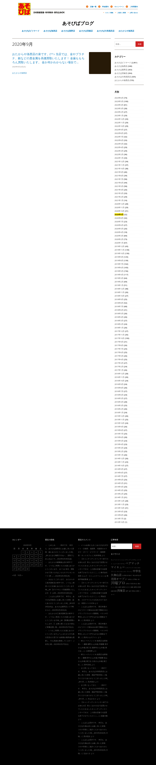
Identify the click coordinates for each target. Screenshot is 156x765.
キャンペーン (119, 6)
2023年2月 (119, 112)
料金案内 (105, 6)
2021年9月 (119, 172)
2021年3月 (119, 193)
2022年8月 (119, 133)
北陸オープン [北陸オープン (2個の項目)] (119, 579)
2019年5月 (119, 271)
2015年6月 (119, 437)
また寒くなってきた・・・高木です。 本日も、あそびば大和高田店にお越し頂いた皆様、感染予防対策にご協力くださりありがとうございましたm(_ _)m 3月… (93, 675)
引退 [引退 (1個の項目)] (131, 583)
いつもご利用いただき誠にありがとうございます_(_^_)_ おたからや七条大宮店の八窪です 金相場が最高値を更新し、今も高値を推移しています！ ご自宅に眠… (60, 637)
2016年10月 (119, 380)
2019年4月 (119, 274)
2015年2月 (119, 451)
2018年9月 (119, 299)
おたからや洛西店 (19, 73)
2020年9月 (119, 214)
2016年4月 (119, 402)
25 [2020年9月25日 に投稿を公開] (36, 565)
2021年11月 (119, 165)
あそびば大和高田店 (123, 76)
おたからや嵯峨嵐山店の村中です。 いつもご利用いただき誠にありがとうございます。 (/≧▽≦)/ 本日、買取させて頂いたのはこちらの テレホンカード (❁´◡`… (60, 569)
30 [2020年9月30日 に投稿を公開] (27, 569)
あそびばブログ (78, 23)
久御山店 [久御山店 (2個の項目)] (116, 575)
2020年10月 (119, 211)
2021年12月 (119, 161)
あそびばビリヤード (123, 62)
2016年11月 (119, 377)
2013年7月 (119, 518)
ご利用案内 (134, 6)
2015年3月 (119, 448)
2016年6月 (119, 395)
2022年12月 (119, 119)
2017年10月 (119, 338)
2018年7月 (119, 306)
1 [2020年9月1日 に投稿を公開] (23, 552)
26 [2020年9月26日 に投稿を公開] (40, 565)
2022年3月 (119, 151)
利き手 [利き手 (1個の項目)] (139, 575)
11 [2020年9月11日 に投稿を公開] (36, 556)
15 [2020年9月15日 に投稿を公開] (23, 560)
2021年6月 (119, 182)
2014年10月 (119, 465)
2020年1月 (119, 243)
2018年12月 (119, 288)
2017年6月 (119, 352)
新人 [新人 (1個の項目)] (116, 587)
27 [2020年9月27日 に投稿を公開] (14, 569)
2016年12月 (119, 373)
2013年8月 (119, 515)
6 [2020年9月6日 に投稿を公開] (14, 556)
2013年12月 (119, 501)
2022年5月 (119, 144)
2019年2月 (119, 281)
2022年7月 (119, 136)
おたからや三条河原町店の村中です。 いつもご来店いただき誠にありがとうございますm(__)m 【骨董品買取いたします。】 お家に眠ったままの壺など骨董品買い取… (60, 620)
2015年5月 (119, 440)
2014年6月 (119, 479)
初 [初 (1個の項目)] (127, 575)
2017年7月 (119, 349)
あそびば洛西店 (121, 66)
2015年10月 (119, 423)
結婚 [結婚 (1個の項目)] (112, 591)
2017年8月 (119, 345)
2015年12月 (119, 416)
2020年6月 (119, 225)
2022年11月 (119, 122)
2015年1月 (119, 455)
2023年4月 (119, 105)
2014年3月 (119, 490)
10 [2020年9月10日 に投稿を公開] (32, 556)
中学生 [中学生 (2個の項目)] (137, 571)
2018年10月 (119, 296)
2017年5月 (119, 356)
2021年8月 (119, 175)
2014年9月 (119, 469)
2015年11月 (119, 419)
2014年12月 (119, 458)
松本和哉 (97, 555)
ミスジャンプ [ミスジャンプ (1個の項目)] (129, 567)
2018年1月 (119, 327)
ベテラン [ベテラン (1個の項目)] (122, 564)
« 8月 (14, 575)
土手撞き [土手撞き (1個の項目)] (135, 579)
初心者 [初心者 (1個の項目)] (135, 575)
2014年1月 (119, 497)
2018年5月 (119, 313)
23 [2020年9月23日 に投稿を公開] (27, 565)
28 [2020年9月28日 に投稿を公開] (19, 569)
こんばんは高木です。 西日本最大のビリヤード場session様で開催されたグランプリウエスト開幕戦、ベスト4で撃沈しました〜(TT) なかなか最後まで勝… (93, 613)
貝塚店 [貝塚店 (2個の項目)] (121, 590)
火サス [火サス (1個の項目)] (128, 587)
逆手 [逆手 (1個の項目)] (127, 591)
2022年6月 (119, 140)
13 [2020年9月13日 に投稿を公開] (14, 560)
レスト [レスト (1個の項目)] (124, 571)
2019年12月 (119, 246)
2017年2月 (119, 366)
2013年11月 (119, 504)
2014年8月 (119, 472)
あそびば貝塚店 (121, 73)
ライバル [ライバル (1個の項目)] (119, 571)
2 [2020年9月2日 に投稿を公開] (27, 552)
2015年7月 (119, 433)
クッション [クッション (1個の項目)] (121, 560)
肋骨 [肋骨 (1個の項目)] (115, 591)
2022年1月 (119, 158)
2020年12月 (119, 204)
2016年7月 (119, 391)
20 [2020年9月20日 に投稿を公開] (14, 565)
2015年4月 (119, 444)
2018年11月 (119, 292)
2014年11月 (119, 462)
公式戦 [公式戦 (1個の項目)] (124, 575)
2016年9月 (119, 384)
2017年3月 (119, 363)
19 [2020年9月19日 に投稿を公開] (40, 560)
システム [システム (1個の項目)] (133, 560)
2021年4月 (119, 189)
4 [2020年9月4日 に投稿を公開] (36, 552)
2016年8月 (119, 387)
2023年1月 (119, 115)
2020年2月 (119, 239)
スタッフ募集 (109, 13)
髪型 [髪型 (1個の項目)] (137, 591)
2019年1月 (119, 285)
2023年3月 (119, 108)
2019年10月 (119, 253)
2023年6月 (119, 98)
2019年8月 (119, 260)
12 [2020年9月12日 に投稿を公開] (40, 556)
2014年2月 (119, 494)
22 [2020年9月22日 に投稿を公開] (23, 565)
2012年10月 (119, 522)
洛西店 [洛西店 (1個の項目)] (124, 587)
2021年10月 (119, 168)
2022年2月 (119, 154)
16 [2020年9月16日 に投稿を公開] (27, 560)
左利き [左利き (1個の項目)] (128, 583)
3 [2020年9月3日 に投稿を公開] (31, 552)
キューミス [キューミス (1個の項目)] (114, 560)
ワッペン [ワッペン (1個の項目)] (129, 571)
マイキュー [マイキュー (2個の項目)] (118, 567)
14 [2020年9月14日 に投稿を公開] (19, 560)
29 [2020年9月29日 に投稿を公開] (23, 569)
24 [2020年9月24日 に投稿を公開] (32, 565)
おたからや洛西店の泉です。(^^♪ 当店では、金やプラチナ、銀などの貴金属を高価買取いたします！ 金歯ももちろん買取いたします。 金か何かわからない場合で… (48, 58)
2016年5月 (119, 398)
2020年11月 (119, 207)
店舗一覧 (93, 6)
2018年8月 (119, 303)
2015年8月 (119, 430)
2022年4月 (119, 147)
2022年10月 (119, 126)
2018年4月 (119, 317)
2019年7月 (119, 264)
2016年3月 (119, 405)
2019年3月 (119, 278)
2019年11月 (119, 250)
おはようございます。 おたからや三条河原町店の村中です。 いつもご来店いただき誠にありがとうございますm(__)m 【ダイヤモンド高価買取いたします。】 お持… (60, 586)
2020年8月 (119, 218)
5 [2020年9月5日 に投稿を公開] (40, 552)
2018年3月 (119, 320)
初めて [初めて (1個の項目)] (130, 575)
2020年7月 (119, 221)
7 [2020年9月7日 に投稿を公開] (18, 556)
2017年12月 (119, 331)
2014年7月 (119, 476)
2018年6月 (119, 310)
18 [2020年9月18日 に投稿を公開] (36, 560)
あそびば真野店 (121, 69)
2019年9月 (119, 257)
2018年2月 (119, 324)
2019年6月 (119, 267)
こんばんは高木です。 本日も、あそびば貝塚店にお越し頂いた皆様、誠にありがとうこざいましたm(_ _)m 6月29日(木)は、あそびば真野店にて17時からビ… (60, 603)
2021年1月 (119, 200)
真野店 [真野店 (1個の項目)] (136, 587)
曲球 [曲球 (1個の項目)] (119, 587)
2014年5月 (119, 483)
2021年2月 (119, 197)
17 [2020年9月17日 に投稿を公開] (32, 560)
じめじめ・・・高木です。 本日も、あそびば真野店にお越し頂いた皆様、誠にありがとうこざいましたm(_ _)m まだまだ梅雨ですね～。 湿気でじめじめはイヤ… (59, 552)
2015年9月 (119, 426)
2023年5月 (119, 101)
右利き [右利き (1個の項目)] (130, 579)
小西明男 (89, 651)
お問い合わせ (134, 13)
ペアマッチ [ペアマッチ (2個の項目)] (133, 563)
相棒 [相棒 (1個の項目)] (132, 587)
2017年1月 (119, 370)
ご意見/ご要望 (121, 13)
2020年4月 (119, 232)
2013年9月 (119, 511)
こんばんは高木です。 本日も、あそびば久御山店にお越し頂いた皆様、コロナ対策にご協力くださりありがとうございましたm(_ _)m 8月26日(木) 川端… (93, 729)
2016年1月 (119, 412)
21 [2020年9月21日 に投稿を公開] (19, 565)
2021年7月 (119, 179)
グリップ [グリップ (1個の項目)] (128, 560)
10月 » (20, 575)
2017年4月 (119, 359)
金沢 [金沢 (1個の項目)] (130, 591)
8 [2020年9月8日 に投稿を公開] (23, 556)
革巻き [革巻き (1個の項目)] (134, 591)
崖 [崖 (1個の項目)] (138, 579)
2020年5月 (119, 228)
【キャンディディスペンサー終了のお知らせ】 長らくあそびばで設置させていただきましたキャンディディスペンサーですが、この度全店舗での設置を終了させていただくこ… (93, 566)
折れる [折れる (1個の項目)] (135, 583)
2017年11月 (119, 334)
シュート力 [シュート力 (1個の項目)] (116, 564)
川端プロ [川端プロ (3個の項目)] (118, 582)
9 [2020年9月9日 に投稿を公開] (27, 556)
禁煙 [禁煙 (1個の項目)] (139, 587)
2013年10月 (119, 508)
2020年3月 (119, 235)
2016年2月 (119, 409)
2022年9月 (119, 129)
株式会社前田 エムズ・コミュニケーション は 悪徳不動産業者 (93, 575)
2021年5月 (119, 186)
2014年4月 (119, 486)
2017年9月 (119, 342)
